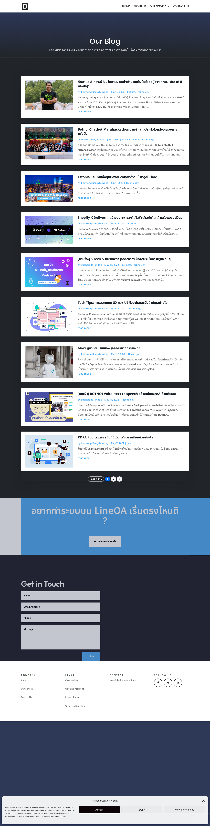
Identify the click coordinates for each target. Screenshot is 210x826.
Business (133, 223)
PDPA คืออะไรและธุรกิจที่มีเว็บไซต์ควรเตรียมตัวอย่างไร (115, 437)
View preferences (184, 809)
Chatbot (135, 139)
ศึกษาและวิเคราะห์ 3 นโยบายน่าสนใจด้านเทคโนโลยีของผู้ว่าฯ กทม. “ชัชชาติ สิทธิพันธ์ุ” (130, 84)
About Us (139, 6)
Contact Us (181, 6)
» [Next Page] (119, 479)
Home (126, 6)
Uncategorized (136, 354)
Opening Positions (74, 689)
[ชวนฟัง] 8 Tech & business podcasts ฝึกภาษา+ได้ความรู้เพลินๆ (124, 259)
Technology (142, 92)
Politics (131, 92)
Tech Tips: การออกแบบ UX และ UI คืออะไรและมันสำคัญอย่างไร (123, 302)
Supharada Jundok (91, 265)
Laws (129, 443)
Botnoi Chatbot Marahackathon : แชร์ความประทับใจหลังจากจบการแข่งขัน (127, 131)
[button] (203, 800)
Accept (99, 809)
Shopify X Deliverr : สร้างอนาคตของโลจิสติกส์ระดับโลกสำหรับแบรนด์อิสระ (131, 217)
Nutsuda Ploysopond (93, 139)
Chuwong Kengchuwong (94, 92)
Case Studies (71, 680)
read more (84, 111)
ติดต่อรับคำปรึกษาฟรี (105, 541)
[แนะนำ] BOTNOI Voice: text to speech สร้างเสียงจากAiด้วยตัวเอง (127, 393)
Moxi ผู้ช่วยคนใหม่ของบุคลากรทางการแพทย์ (109, 348)
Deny (142, 809)
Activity (126, 139)
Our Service (158, 6)
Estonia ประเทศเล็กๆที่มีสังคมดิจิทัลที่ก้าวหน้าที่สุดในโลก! (117, 177)
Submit (91, 656)
